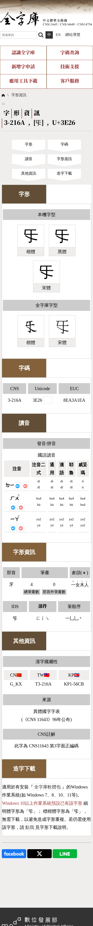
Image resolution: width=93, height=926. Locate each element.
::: (1, 2)
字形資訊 (18, 95)
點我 (29, 827)
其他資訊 (28, 173)
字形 (28, 144)
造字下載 (64, 173)
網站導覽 (72, 35)
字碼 (64, 144)
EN (58, 35)
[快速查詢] (18, 35)
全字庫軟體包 (47, 786)
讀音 (28, 159)
